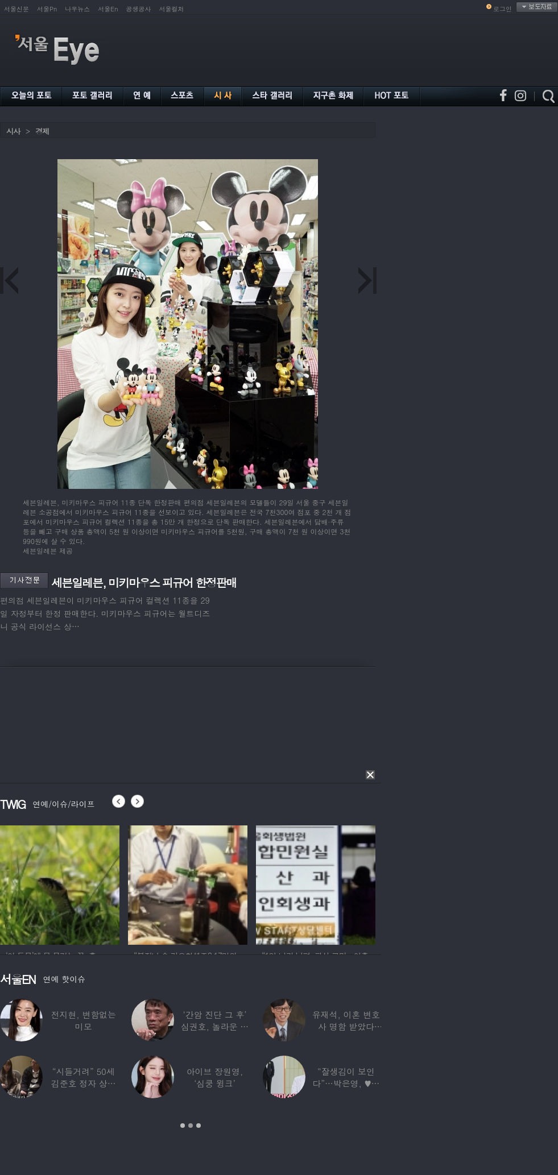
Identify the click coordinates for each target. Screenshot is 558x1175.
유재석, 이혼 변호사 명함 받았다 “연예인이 (346, 1026)
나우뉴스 (77, 9)
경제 (42, 131)
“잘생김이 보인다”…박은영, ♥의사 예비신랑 (345, 1083)
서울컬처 (171, 9)
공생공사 (138, 9)
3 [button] (198, 1125)
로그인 (502, 9)
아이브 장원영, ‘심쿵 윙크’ (215, 1077)
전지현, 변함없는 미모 (83, 1020)
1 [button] (182, 1125)
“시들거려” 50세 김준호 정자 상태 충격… (83, 1083)
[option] (59, 883)
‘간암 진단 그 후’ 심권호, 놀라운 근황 (215, 1026)
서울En (108, 9)
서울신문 (16, 9)
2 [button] (190, 1125)
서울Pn (47, 9)
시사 (13, 131)
